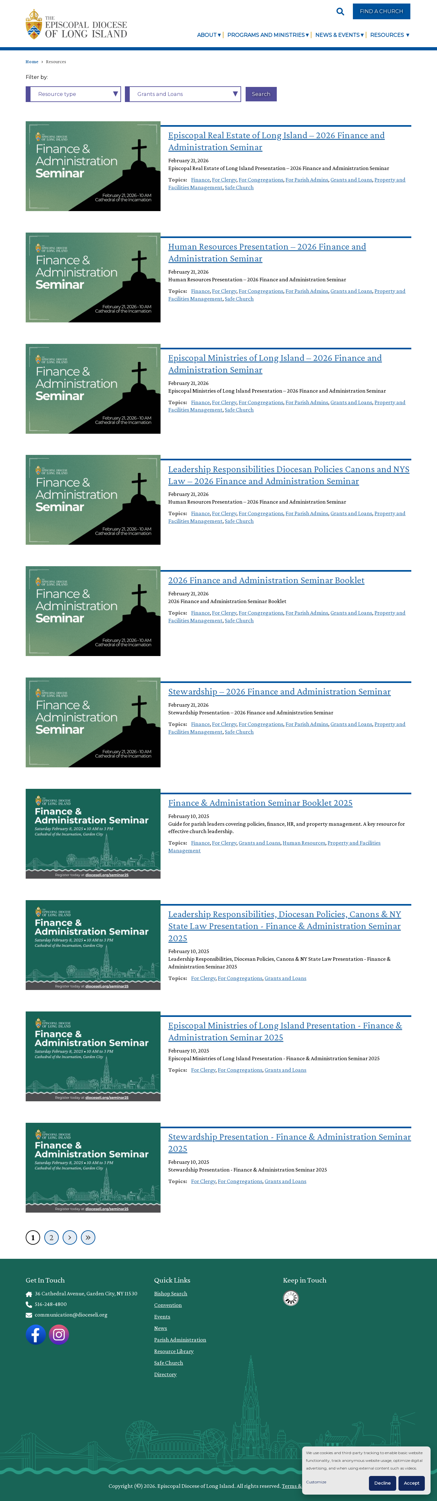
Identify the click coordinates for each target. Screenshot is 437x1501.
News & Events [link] (337, 35)
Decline (382, 1483)
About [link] (207, 35)
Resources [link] (387, 35)
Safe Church (168, 1363)
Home (32, 61)
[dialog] (366, 1470)
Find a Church (381, 11)
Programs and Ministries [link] (266, 35)
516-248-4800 (46, 1304)
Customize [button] (316, 1482)
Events (162, 1316)
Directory (165, 1374)
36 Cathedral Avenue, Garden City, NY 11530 (81, 1293)
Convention (168, 1305)
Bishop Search (170, 1293)
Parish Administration (180, 1339)
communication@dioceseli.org (66, 1314)
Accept (411, 1483)
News (160, 1328)
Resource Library (174, 1351)
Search (261, 94)
